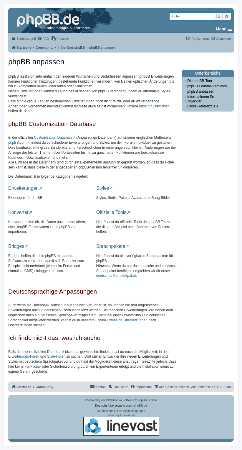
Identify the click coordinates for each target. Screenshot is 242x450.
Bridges (16, 246)
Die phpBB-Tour (199, 81)
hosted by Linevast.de (121, 425)
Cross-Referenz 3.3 (202, 106)
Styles (102, 188)
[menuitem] (43, 38)
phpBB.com (17, 142)
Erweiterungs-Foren (23, 356)
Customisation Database (53, 137)
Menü (221, 29)
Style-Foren (56, 356)
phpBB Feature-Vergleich (207, 86)
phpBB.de (140, 405)
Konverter (18, 212)
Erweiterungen (23, 188)
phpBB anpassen (200, 91)
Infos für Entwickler (154, 106)
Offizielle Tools (111, 212)
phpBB (105, 400)
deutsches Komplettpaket (116, 276)
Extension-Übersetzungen (127, 320)
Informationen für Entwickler (199, 99)
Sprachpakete (110, 246)
